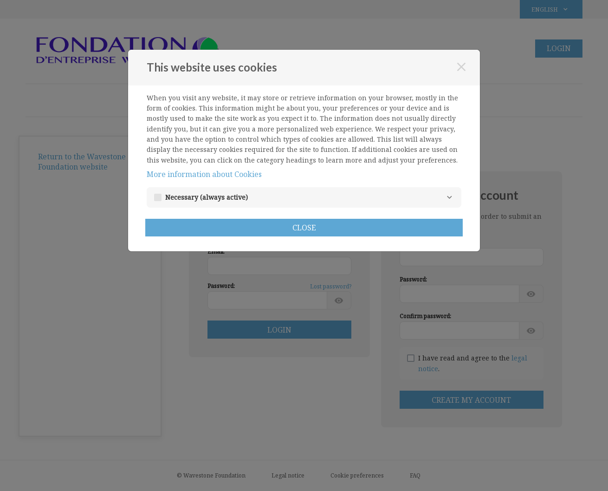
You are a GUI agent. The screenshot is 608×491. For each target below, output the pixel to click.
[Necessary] (449, 197)
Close (304, 228)
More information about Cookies (204, 174)
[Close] (461, 67)
